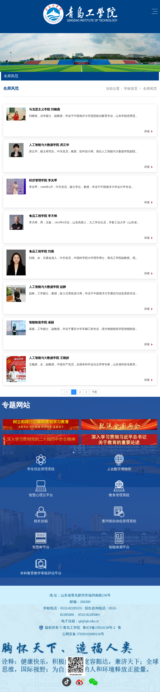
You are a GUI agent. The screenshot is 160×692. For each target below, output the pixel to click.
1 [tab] (73, 452)
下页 (94, 392)
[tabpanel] (80, 434)
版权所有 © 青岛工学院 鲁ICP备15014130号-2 (80, 627)
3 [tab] (86, 452)
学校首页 (131, 88)
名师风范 (150, 88)
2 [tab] (80, 452)
